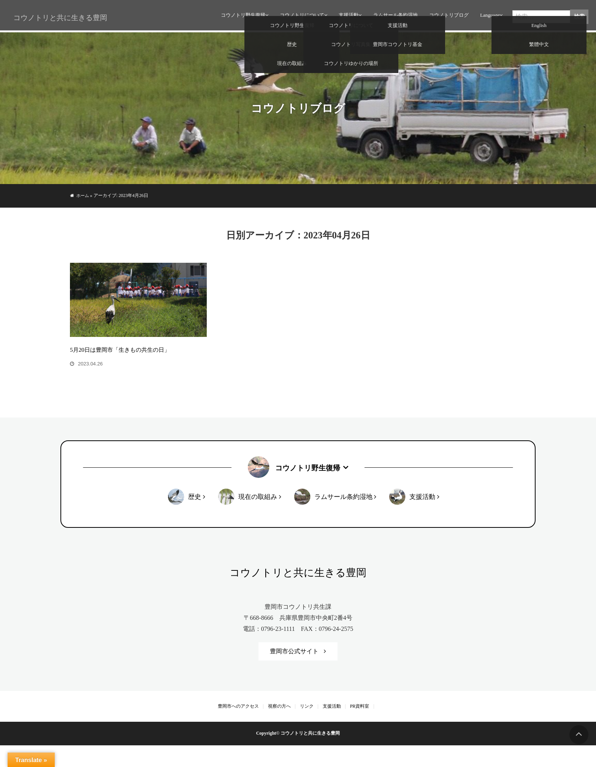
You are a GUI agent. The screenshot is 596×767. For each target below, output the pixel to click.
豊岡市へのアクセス (238, 727)
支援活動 (347, 17)
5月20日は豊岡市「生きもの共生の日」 (123, 370)
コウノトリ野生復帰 (241, 17)
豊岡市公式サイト (294, 672)
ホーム (83, 195)
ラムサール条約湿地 (393, 17)
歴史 (194, 517)
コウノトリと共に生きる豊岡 (57, 18)
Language (488, 17)
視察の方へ (279, 727)
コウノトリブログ (447, 17)
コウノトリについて (300, 17)
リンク (307, 727)
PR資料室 (359, 727)
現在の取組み (257, 517)
